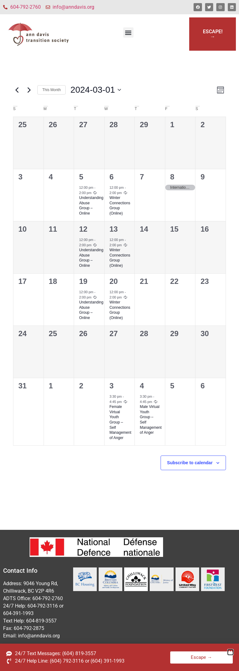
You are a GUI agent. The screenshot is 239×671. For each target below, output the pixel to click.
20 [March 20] (114, 281)
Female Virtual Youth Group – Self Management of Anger (120, 422)
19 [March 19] (83, 281)
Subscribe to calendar (190, 462)
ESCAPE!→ (213, 34)
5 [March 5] (81, 177)
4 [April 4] (142, 386)
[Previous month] (17, 90)
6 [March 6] (112, 177)
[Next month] (29, 90)
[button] (128, 32)
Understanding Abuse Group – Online (91, 205)
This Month (51, 90)
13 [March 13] (114, 229)
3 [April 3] (112, 386)
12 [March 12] (83, 229)
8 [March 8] (172, 177)
